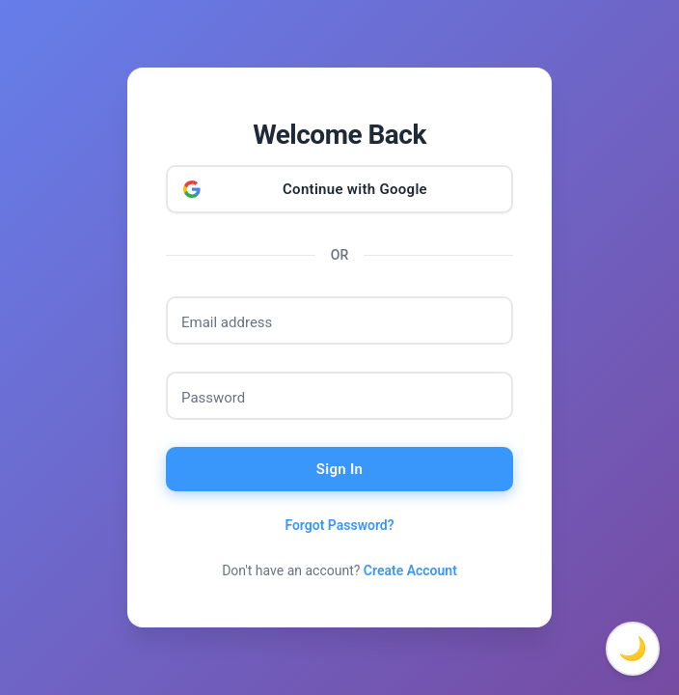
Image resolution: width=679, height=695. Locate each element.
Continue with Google (355, 189)
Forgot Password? (339, 525)
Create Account (410, 570)
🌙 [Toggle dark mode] (632, 648)
